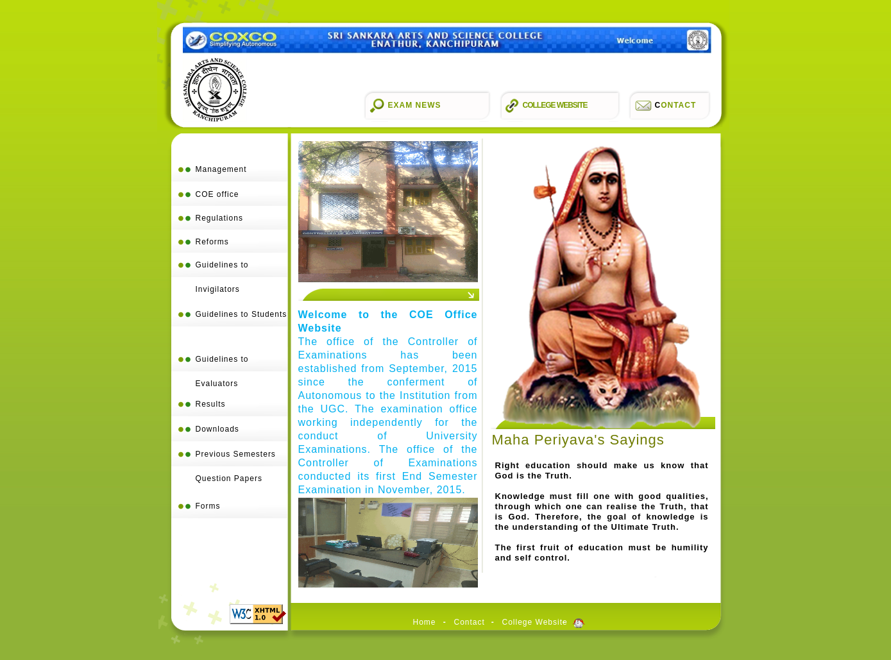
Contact (469, 622)
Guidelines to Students (241, 314)
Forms (208, 506)
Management (221, 169)
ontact (676, 105)
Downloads (217, 429)
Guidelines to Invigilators (222, 268)
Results (211, 404)
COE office (217, 194)
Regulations (219, 218)
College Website (555, 105)
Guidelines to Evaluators (222, 371)
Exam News (414, 105)
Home (424, 622)
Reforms (212, 241)
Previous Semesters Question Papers (236, 466)
